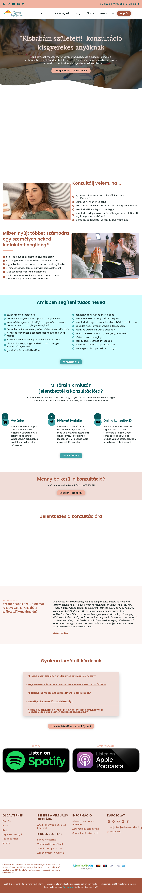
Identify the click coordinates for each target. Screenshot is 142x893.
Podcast (45, 13)
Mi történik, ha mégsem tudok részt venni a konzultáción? (59, 692)
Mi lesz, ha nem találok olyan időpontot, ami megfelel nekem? (62, 676)
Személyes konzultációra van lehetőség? (50, 701)
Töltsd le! (90, 13)
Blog (78, 13)
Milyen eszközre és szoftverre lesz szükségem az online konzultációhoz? (67, 684)
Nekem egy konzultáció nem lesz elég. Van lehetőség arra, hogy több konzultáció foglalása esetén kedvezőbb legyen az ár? (66, 710)
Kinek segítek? (63, 13)
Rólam (103, 13)
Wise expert (68, 887)
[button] (51, 617)
